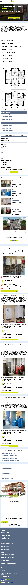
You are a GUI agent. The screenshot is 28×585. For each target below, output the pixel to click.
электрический (5, 148)
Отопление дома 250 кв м (7, 114)
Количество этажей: (5, 140)
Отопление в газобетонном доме (8, 453)
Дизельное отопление (6, 470)
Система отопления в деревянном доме (9, 455)
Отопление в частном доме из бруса (9, 451)
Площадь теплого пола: (6, 167)
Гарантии (3, 562)
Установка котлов (4, 544)
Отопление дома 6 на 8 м (7, 125)
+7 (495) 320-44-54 (15, 2)
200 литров (5, 159)
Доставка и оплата (5, 560)
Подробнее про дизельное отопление (9, 356)
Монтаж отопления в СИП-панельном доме (10, 460)
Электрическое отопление (7, 468)
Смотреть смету (5, 291)
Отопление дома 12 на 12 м (7, 130)
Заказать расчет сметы (14, 18)
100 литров (5, 162)
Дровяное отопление (6, 473)
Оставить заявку (14, 291)
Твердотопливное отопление (7, 478)
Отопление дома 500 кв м (7, 119)
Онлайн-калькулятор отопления (7, 557)
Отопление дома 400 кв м (7, 118)
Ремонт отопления (4, 547)
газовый (4, 146)
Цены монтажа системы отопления (8, 554)
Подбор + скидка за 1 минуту (9, 496)
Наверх (25, 1)
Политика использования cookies (9, 565)
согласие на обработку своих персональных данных (14, 525)
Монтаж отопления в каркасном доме (9, 456)
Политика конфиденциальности (8, 563)
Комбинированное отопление (7, 471)
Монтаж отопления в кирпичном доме (9, 458)
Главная (2, 21)
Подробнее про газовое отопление (8, 255)
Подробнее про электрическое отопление (10, 303)
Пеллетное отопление (6, 476)
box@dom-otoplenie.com (4, 571)
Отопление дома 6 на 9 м (7, 127)
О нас (2, 559)
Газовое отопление (5, 466)
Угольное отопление (6, 475)
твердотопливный (6, 151)
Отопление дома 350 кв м (7, 116)
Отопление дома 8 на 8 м (7, 128)
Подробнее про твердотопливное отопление (10, 409)
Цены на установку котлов (6, 555)
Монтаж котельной (5, 546)
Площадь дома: (4, 138)
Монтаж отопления (5, 549)
